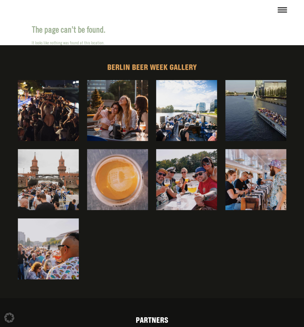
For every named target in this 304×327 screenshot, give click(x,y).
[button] (9, 317)
